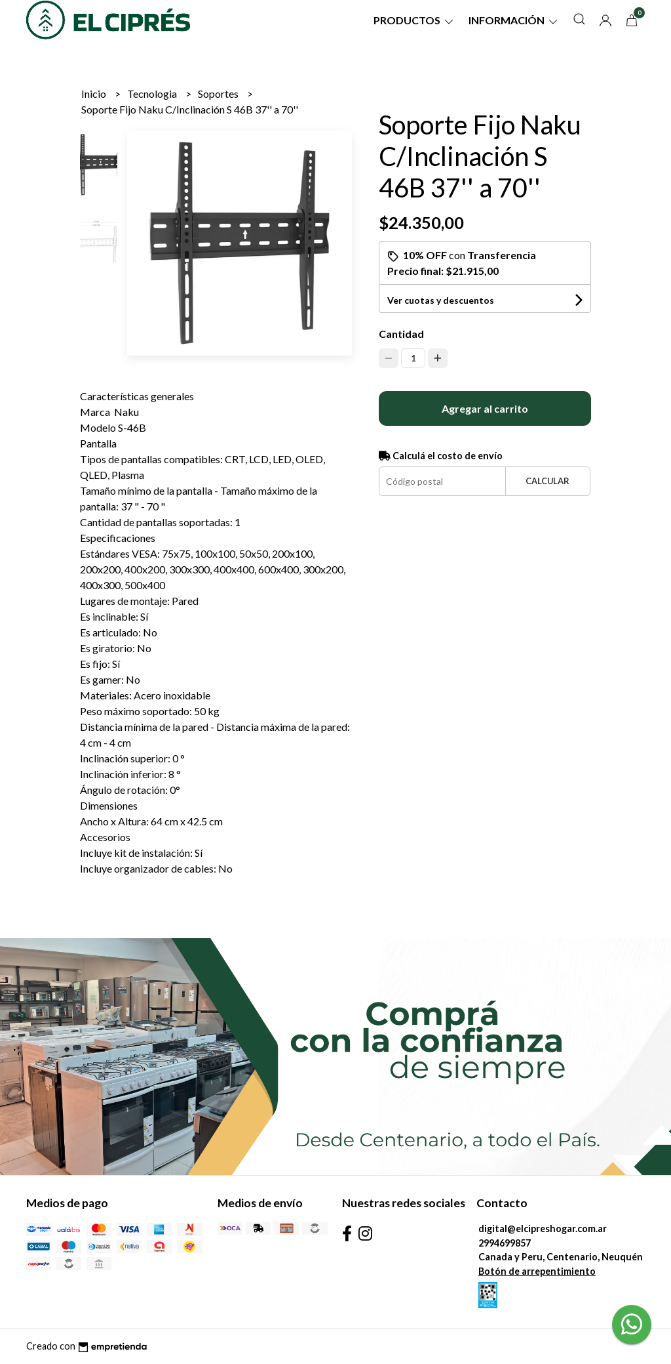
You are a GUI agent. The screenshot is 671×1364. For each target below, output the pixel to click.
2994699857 (504, 1243)
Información (514, 20)
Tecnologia (153, 93)
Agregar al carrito (485, 408)
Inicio (94, 93)
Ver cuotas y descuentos (440, 300)
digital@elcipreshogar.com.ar (542, 1228)
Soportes (219, 93)
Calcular (547, 481)
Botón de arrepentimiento (537, 1271)
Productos (414, 20)
